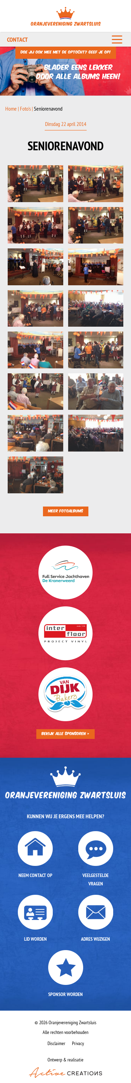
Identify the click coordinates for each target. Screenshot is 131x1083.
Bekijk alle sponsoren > (65, 733)
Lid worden (35, 939)
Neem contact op (35, 875)
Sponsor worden (65, 994)
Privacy (78, 1043)
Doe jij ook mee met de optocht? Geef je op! (66, 52)
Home (11, 108)
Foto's (25, 108)
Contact (17, 39)
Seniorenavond (48, 108)
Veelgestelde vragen (95, 879)
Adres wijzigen (95, 939)
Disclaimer (56, 1043)
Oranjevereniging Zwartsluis (66, 16)
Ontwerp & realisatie (65, 1067)
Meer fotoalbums (65, 510)
